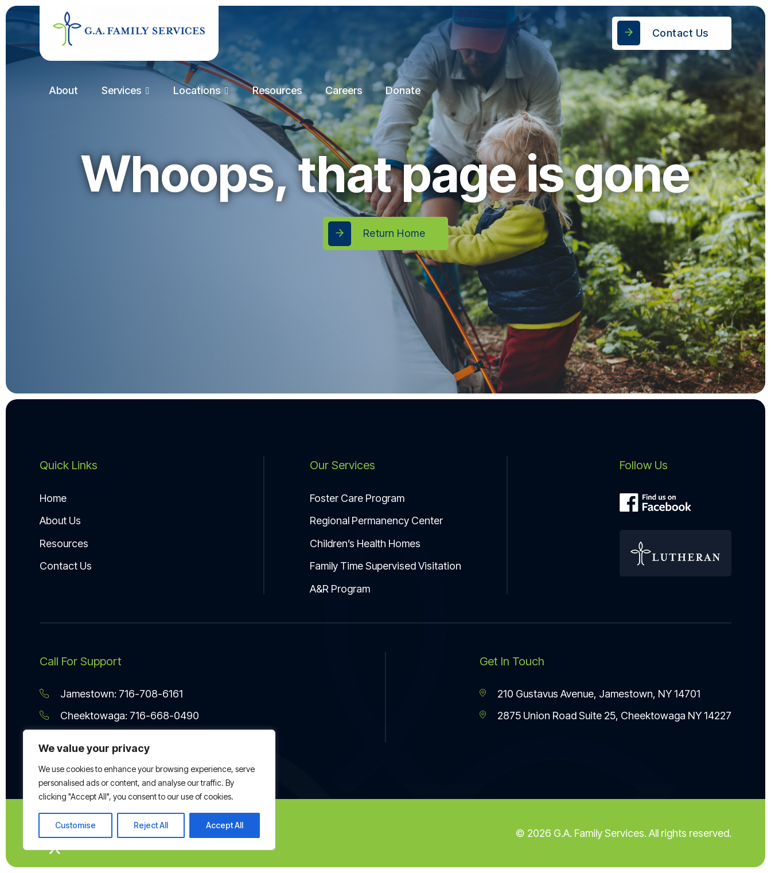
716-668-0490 (164, 716)
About (63, 90)
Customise (75, 825)
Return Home (394, 233)
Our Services (342, 465)
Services (121, 90)
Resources (277, 90)
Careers (343, 90)
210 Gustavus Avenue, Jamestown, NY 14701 (598, 694)
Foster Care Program (357, 498)
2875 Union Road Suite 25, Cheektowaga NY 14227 (614, 716)
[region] (149, 790)
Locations (196, 90)
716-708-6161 (151, 694)
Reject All (151, 825)
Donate (403, 90)
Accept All (224, 825)
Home (53, 498)
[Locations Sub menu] (229, 90)
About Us (60, 521)
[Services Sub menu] (150, 90)
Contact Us (680, 33)
